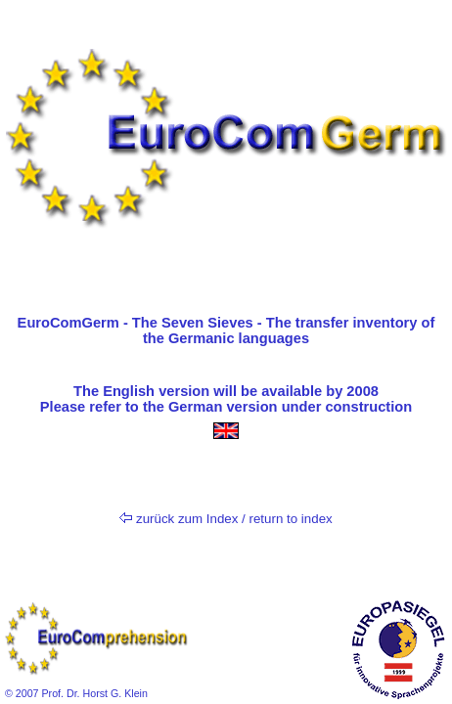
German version (223, 407)
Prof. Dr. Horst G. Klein (93, 693)
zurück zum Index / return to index (225, 518)
